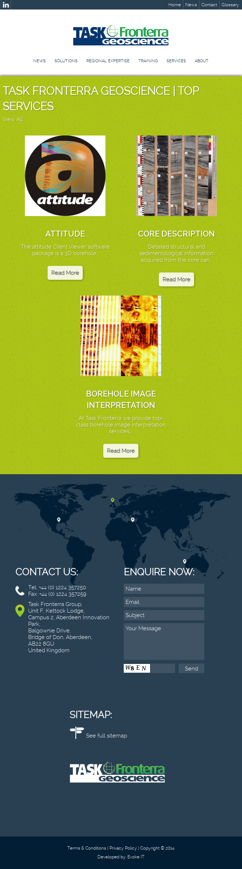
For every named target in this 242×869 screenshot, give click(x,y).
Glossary (230, 4)
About (201, 61)
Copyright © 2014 (157, 848)
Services (176, 61)
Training (148, 61)
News (191, 4)
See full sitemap (106, 735)
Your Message (164, 641)
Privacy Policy (123, 848)
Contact (209, 4)
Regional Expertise (108, 61)
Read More (65, 273)
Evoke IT (135, 856)
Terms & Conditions (86, 848)
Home (174, 4)
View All (13, 119)
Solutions (66, 61)
